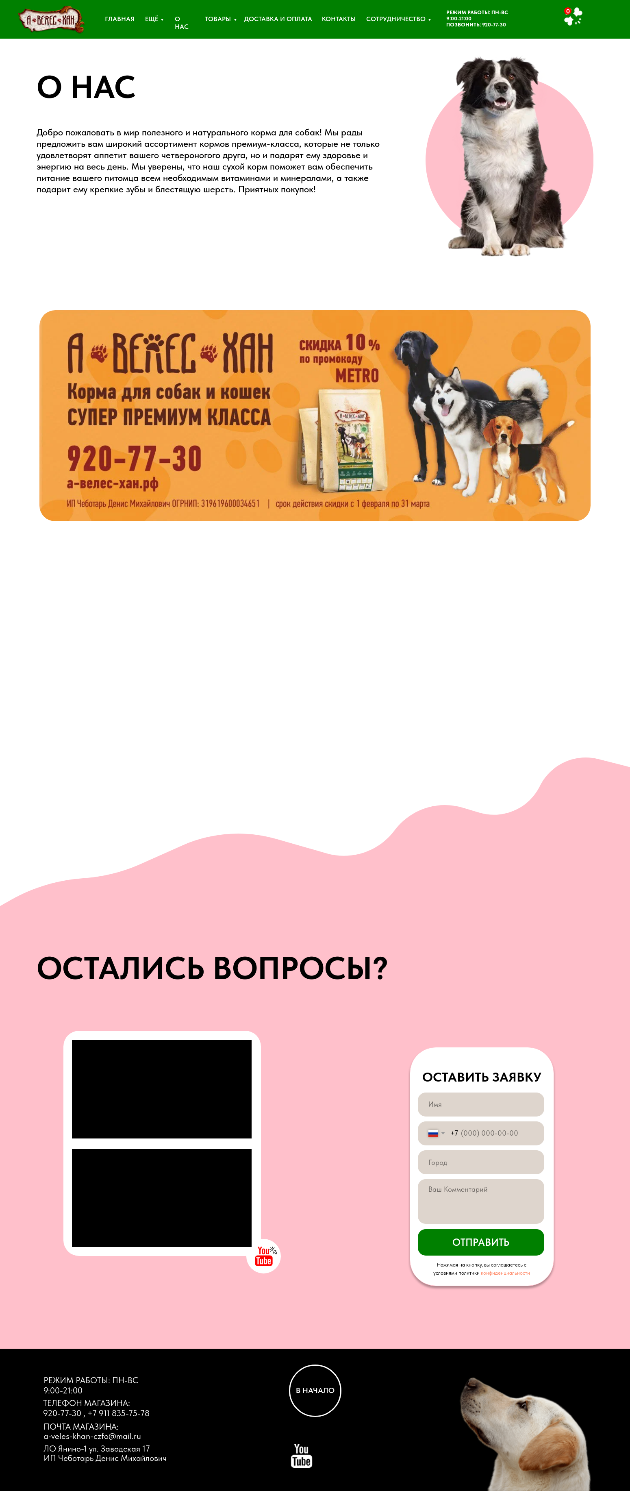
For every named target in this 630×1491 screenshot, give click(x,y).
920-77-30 (494, 25)
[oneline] (481, 1162)
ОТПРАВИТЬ (480, 1242)
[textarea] (481, 1201)
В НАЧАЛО (315, 1390)
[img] (51, 22)
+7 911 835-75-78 (118, 1413)
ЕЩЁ (151, 19)
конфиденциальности (505, 1273)
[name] (481, 1104)
